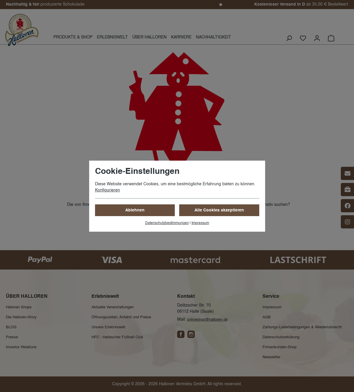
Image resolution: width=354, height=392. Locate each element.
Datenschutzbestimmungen (167, 223)
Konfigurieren (107, 190)
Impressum (200, 223)
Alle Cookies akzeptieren (219, 210)
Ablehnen (135, 210)
